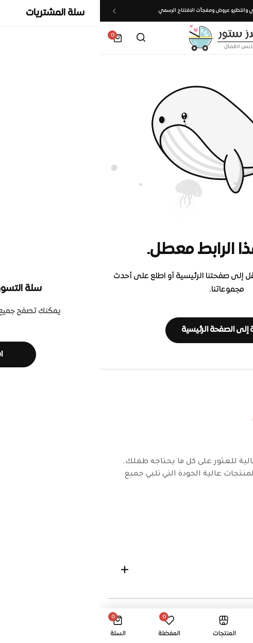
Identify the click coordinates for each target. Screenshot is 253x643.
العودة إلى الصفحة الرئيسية (126, 329)
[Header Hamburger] (234, 38)
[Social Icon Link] (235, 523)
